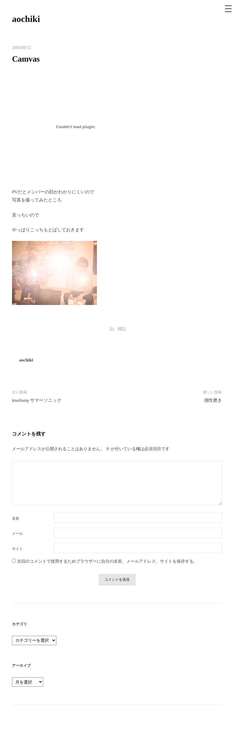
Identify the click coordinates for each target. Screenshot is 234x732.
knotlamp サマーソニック (37, 400)
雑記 (122, 328)
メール (17, 533)
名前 (15, 518)
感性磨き (213, 400)
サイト (17, 549)
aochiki (26, 19)
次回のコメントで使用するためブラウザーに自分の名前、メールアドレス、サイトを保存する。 (107, 561)
